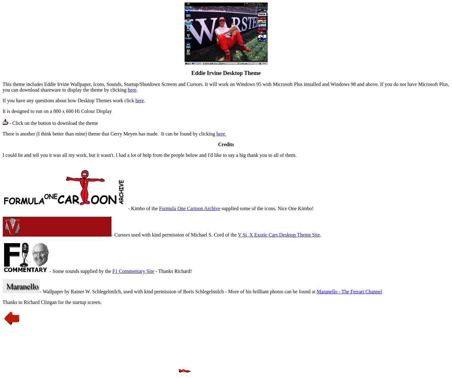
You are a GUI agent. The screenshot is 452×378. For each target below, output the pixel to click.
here (132, 90)
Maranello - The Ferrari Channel (349, 291)
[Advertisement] (226, 350)
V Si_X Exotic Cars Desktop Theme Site (279, 234)
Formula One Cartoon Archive (189, 208)
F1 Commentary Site (133, 271)
